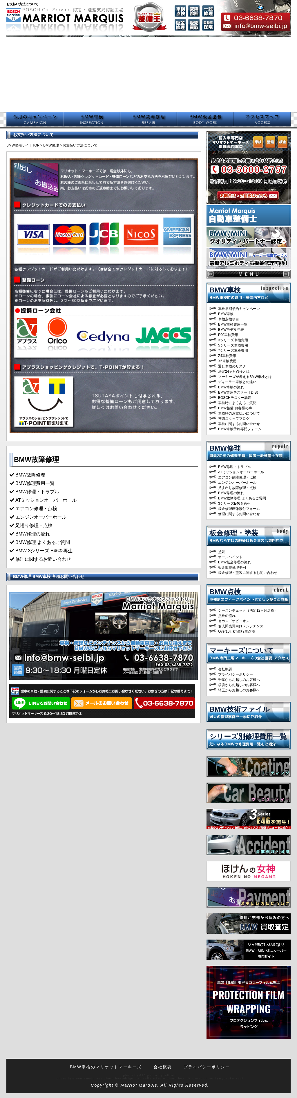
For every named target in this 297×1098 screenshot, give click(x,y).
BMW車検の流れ (231, 387)
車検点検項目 (228, 319)
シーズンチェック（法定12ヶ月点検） (248, 610)
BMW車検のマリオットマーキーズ (106, 1067)
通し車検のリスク (232, 366)
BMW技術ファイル (239, 709)
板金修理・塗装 (233, 533)
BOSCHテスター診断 (234, 398)
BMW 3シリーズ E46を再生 (44, 550)
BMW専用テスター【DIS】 (239, 392)
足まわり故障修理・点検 (237, 488)
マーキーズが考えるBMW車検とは (245, 377)
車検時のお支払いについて (239, 413)
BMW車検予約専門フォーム (239, 429)
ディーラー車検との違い (237, 382)
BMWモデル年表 (231, 330)
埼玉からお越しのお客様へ (239, 690)
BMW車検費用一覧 (232, 324)
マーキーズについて (241, 650)
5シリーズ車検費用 (233, 345)
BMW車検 (225, 290)
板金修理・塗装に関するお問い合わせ (247, 573)
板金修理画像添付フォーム (239, 509)
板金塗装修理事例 (232, 567)
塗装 (221, 552)
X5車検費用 (227, 361)
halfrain (170, 1075)
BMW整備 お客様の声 (235, 408)
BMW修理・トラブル (234, 467)
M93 (142, 1075)
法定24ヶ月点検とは (234, 371)
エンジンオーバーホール (40, 517)
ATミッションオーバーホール (46, 500)
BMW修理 (51, 145)
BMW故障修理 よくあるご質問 (242, 498)
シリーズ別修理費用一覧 (248, 736)
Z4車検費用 (227, 356)
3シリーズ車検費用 (233, 340)
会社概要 (225, 669)
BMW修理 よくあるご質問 (42, 542)
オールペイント (230, 557)
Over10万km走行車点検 (236, 631)
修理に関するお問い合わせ (43, 559)
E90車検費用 (228, 335)
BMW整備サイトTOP (22, 145)
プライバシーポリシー (235, 674)
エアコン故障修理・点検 (237, 477)
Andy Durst (192, 1078)
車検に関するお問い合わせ (239, 424)
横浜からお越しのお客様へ (239, 685)
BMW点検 (225, 592)
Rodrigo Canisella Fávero (142, 1078)
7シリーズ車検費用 (233, 351)
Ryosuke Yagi (231, 1078)
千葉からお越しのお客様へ (239, 680)
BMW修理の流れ (231, 493)
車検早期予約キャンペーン (239, 309)
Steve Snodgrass (87, 1078)
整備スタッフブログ (233, 419)
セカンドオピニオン (233, 621)
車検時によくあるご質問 (237, 403)
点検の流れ (227, 616)
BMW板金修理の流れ (234, 562)
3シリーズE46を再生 (234, 503)
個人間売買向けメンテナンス (240, 626)
